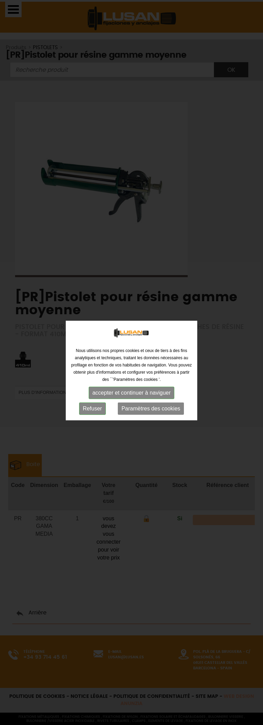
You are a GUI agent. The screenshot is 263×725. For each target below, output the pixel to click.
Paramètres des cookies (151, 411)
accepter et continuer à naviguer (131, 395)
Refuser (92, 411)
